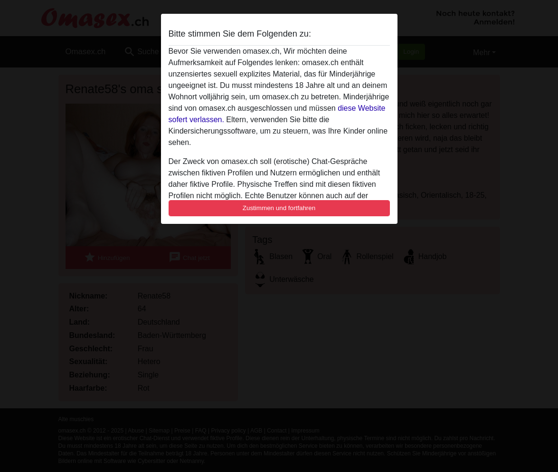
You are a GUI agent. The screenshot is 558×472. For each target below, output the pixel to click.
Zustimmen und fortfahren (279, 208)
